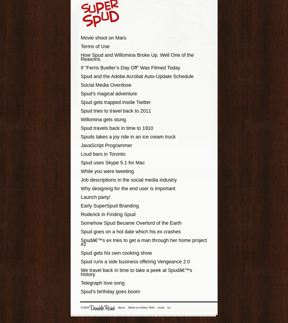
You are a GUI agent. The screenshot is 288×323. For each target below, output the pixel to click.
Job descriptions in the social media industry (129, 180)
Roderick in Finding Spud (108, 214)
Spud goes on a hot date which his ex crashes (131, 231)
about (121, 307)
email (161, 307)
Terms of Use (95, 46)
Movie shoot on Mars (103, 38)
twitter (144, 307)
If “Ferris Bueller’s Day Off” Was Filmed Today (130, 68)
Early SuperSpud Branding (110, 206)
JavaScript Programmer (106, 145)
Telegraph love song (103, 283)
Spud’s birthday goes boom (110, 291)
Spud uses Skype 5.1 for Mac (113, 162)
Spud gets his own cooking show (116, 253)
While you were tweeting (107, 171)
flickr (152, 307)
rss (169, 307)
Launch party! (96, 197)
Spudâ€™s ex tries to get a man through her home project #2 (144, 242)
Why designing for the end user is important (128, 188)
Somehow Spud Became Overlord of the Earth (131, 223)
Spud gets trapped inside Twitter (116, 102)
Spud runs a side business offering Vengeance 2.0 (135, 261)
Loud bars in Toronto (103, 154)
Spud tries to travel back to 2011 (116, 111)
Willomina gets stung (103, 119)
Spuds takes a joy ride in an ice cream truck (128, 137)
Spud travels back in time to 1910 (117, 128)
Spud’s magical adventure (109, 93)
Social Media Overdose (106, 85)
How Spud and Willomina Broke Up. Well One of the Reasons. (137, 57)
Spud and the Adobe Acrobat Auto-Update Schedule (137, 76)
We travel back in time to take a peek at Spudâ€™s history (136, 272)
